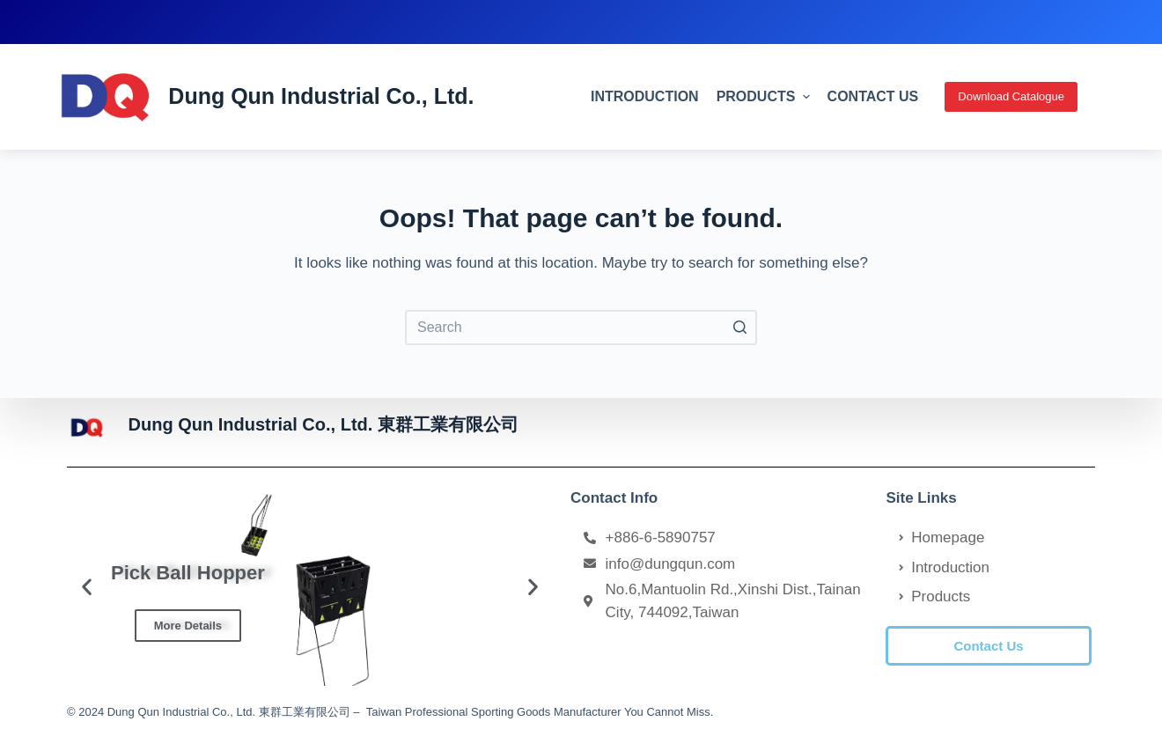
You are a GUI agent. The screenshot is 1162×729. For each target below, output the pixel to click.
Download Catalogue (1011, 96)
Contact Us (873, 96)
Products (765, 97)
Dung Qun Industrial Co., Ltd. (321, 96)
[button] (988, 646)
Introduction (645, 96)
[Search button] (739, 327)
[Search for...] (581, 327)
